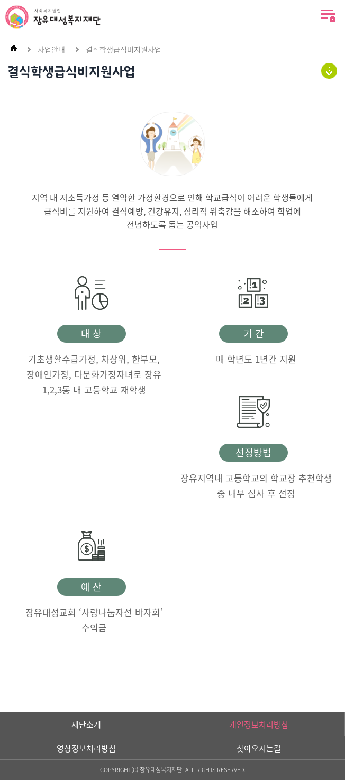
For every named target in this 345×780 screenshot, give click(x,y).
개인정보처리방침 (258, 724)
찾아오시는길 (259, 748)
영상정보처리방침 (86, 748)
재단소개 (86, 724)
